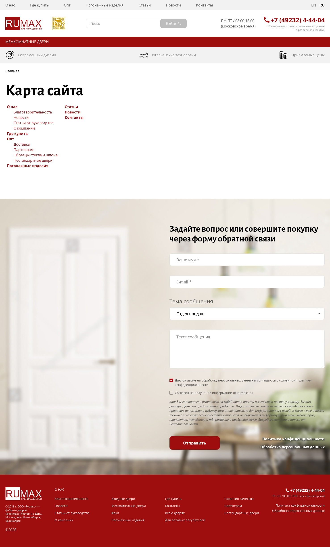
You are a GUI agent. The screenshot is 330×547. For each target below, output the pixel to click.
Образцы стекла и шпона (36, 155)
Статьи (145, 5)
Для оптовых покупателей (185, 520)
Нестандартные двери (33, 160)
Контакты (204, 5)
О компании (24, 128)
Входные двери (123, 499)
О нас (10, 5)
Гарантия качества (239, 499)
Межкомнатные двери (27, 41)
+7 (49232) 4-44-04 (298, 20)
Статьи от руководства (33, 122)
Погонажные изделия (104, 5)
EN (313, 5)
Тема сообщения (191, 301)
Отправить (194, 443)
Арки (115, 513)
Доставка (22, 144)
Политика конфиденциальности (293, 438)
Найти (173, 23)
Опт (67, 5)
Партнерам (23, 149)
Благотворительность (33, 112)
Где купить (39, 5)
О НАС (59, 489)
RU (322, 5)
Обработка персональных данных (292, 446)
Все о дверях (175, 513)
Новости (173, 5)
